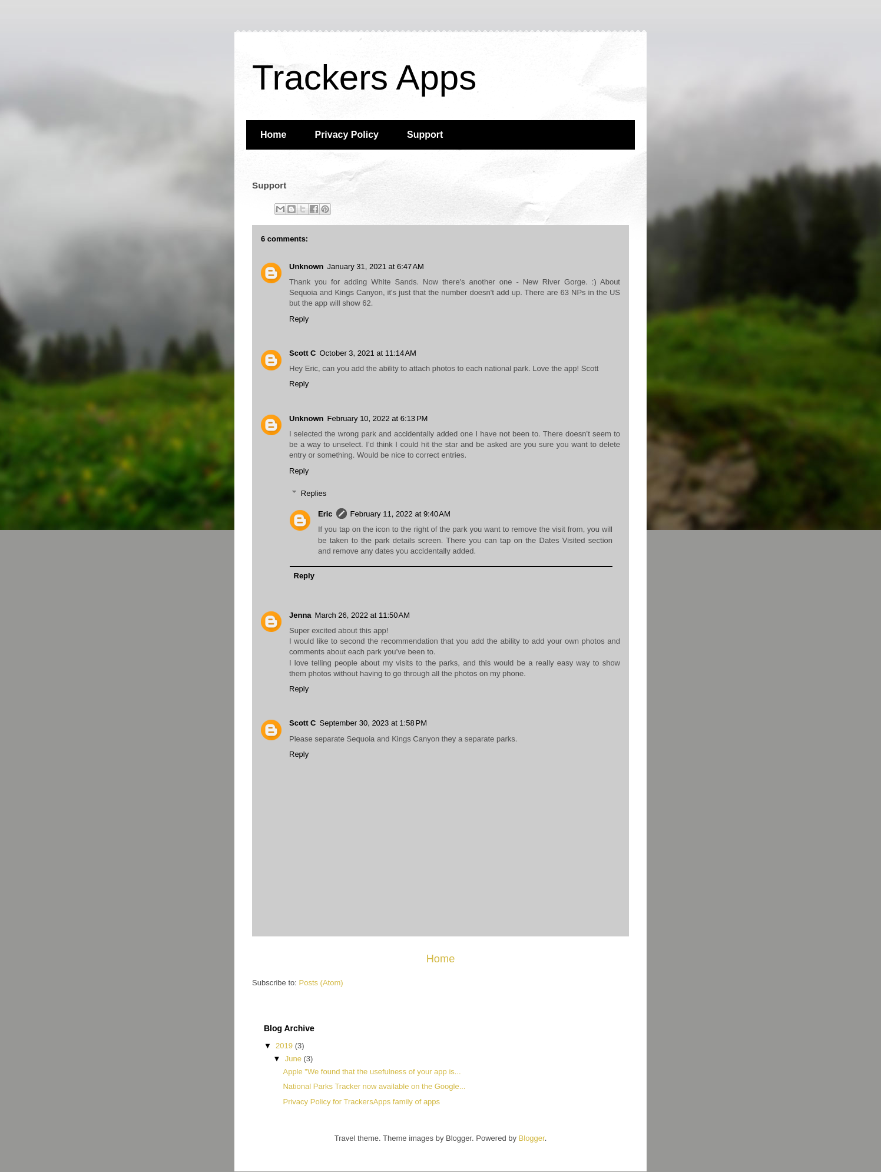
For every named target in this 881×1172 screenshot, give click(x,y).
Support (425, 135)
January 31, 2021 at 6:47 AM (375, 266)
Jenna (300, 615)
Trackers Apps (364, 77)
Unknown (306, 266)
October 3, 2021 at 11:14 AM (368, 353)
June (294, 1058)
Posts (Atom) (321, 982)
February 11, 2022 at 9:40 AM (400, 513)
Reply (299, 318)
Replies (313, 493)
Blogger (532, 1138)
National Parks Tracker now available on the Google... (374, 1086)
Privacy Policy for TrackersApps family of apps (361, 1101)
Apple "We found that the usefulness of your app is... (372, 1071)
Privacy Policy (346, 135)
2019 (285, 1045)
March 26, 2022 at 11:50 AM (362, 615)
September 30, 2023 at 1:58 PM (373, 723)
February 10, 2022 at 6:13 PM (377, 418)
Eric (325, 513)
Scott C (302, 353)
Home (273, 135)
